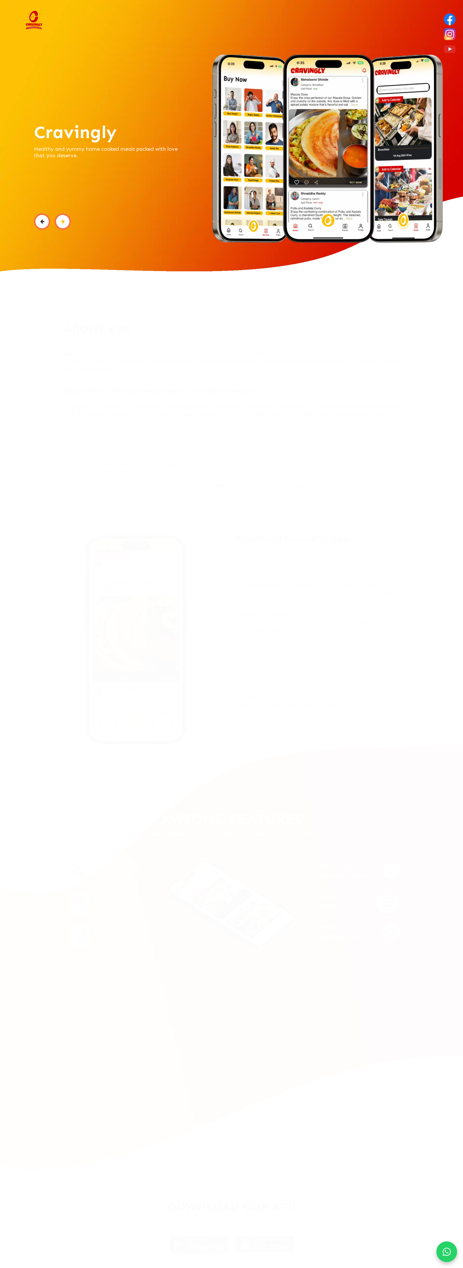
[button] (42, 224)
